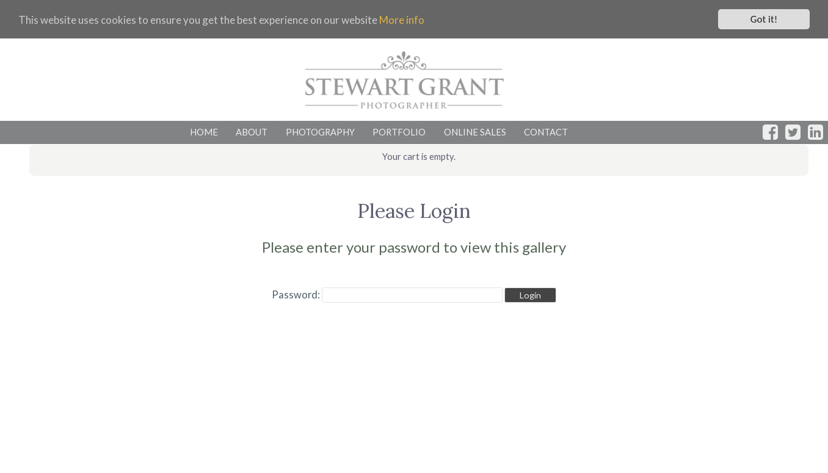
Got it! (763, 19)
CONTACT (546, 131)
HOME (204, 131)
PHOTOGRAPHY (320, 131)
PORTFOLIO (399, 131)
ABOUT (251, 131)
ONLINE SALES (475, 131)
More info (401, 19)
